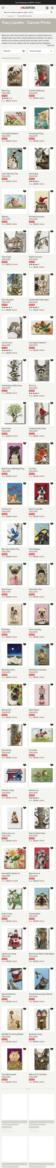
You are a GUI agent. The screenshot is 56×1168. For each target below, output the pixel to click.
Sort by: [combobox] (41, 51)
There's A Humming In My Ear (40, 994)
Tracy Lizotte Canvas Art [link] (25, 16)
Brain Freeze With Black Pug (13, 468)
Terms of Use (6, 1150)
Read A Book (34, 710)
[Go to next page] (33, 1092)
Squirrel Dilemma (9, 994)
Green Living (7, 913)
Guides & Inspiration (27, 1147)
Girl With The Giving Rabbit (12, 1034)
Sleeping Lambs (8, 670)
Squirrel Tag (6, 750)
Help (22, 1137)
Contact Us (24, 1154)
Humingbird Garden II (37, 343)
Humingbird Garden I (10, 133)
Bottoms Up (34, 790)
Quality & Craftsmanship (10, 1140)
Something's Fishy (36, 133)
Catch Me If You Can (10, 174)
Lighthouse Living (9, 954)
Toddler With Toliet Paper (39, 300)
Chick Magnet (34, 549)
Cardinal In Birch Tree (37, 428)
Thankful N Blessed (37, 90)
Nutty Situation (8, 300)
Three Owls (6, 257)
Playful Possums (35, 257)
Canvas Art (11, 16)
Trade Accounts (44, 1142)
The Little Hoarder (9, 1074)
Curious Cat (6, 509)
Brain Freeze (7, 589)
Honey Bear (33, 174)
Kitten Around (34, 873)
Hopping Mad (34, 913)
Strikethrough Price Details (29, 1150)
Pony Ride (33, 750)
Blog (3, 1154)
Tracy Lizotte (6, 93)
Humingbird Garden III (11, 873)
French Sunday (35, 629)
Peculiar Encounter (36, 216)
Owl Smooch (7, 343)
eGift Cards (43, 1146)
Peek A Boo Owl (35, 589)
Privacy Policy (6, 1143)
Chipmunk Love (8, 833)
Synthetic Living (35, 1034)
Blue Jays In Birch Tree (11, 549)
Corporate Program (45, 1139)
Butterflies (6, 629)
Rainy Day (6, 90)
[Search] (28, 12)
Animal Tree (6, 428)
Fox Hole (32, 468)
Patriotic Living (8, 790)
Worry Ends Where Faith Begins (41, 954)
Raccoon (32, 385)
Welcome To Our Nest (37, 1074)
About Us (5, 1137)
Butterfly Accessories (37, 670)
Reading (5, 216)
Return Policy (24, 1143)
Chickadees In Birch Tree (12, 385)
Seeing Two (6, 710)
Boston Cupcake (35, 509)
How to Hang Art (26, 1140)
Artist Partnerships (8, 1147)
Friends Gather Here (37, 833)
